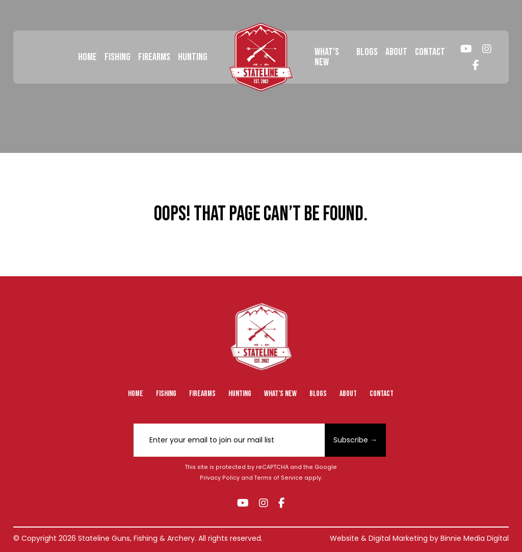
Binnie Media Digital (474, 538)
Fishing (117, 57)
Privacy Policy (220, 478)
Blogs (367, 52)
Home (87, 57)
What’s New (327, 57)
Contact (430, 52)
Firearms (154, 57)
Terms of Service (278, 478)
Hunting (192, 57)
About (396, 52)
